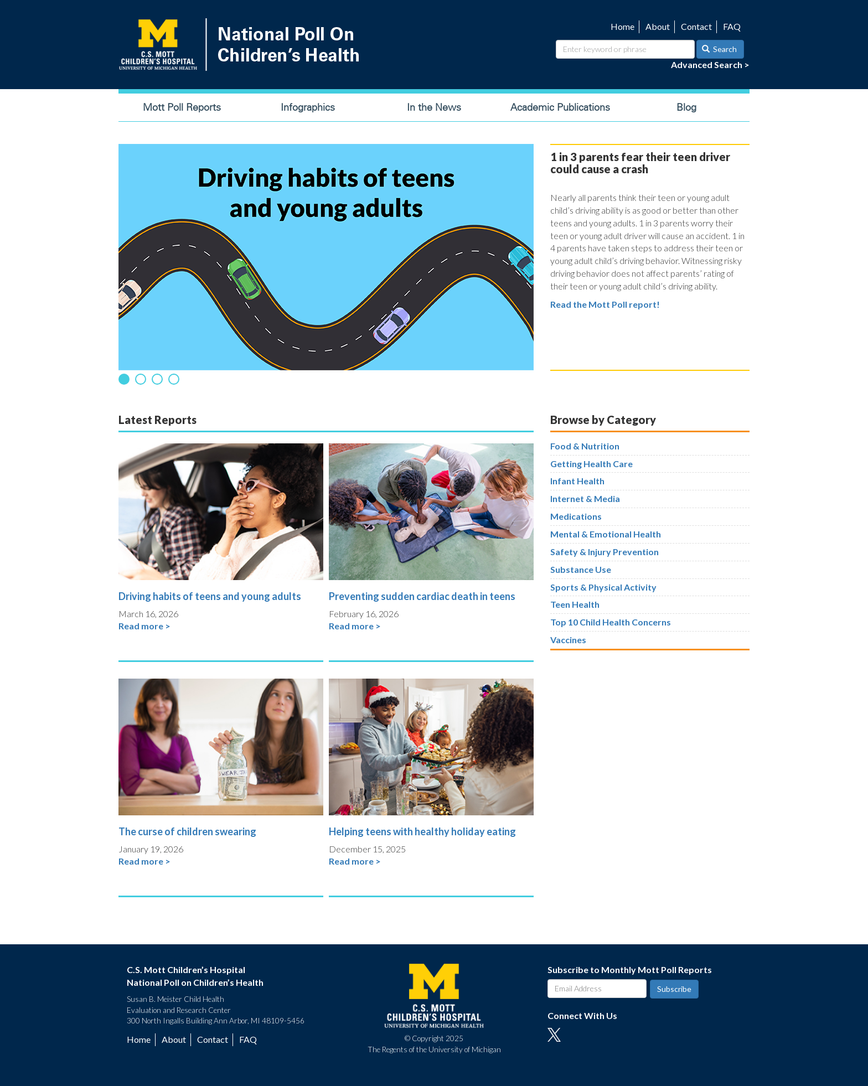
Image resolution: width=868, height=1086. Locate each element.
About (657, 26)
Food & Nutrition (584, 446)
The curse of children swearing (187, 831)
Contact (696, 26)
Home (622, 26)
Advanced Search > (710, 64)
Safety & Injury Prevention (604, 551)
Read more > (144, 625)
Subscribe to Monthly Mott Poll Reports (629, 969)
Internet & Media (585, 498)
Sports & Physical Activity (603, 587)
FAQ (732, 26)
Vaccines (568, 639)
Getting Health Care (591, 463)
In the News (434, 107)
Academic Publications (560, 107)
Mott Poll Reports (182, 107)
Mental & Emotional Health (605, 534)
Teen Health (575, 604)
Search (719, 49)
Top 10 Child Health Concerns (610, 622)
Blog (686, 107)
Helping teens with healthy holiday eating (422, 831)
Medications (576, 516)
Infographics (308, 107)
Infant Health (577, 480)
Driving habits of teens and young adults (209, 596)
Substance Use (580, 569)
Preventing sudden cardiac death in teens (422, 596)
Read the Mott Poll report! (605, 304)
